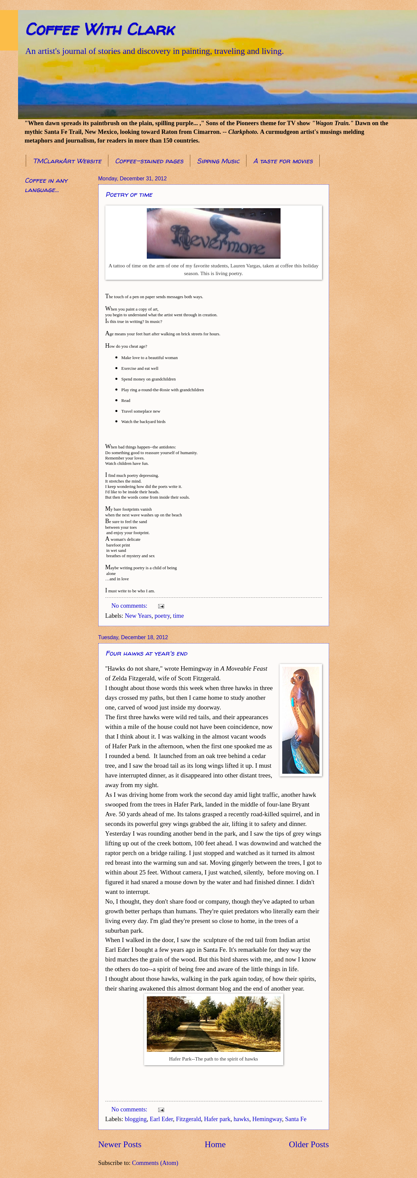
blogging (135, 1119)
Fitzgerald (188, 1119)
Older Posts (309, 1144)
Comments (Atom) (155, 1163)
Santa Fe (295, 1119)
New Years (138, 615)
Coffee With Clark (99, 28)
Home (215, 1144)
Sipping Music (218, 160)
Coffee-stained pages (149, 160)
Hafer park (217, 1119)
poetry (162, 615)
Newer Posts (119, 1144)
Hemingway (267, 1119)
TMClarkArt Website (67, 160)
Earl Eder (161, 1119)
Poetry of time (128, 194)
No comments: (130, 605)
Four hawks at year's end (146, 653)
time (178, 615)
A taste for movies (283, 160)
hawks (241, 1119)
